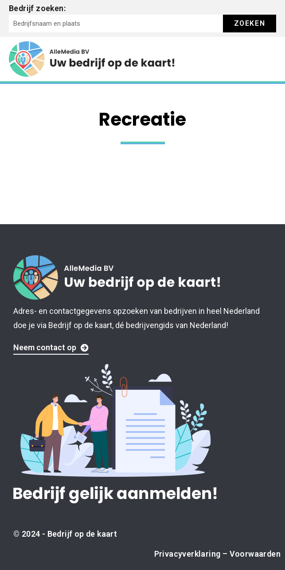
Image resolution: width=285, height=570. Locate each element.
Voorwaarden (255, 553)
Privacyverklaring (187, 553)
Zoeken (249, 23)
